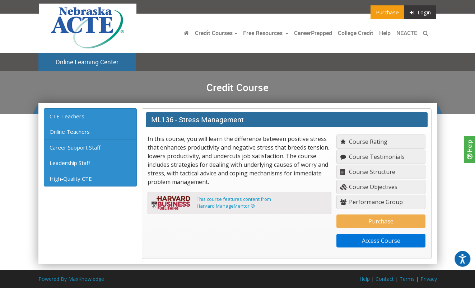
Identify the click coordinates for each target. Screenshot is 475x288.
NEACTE (406, 33)
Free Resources (263, 33)
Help (470, 149)
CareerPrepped (313, 33)
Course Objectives (368, 187)
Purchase (387, 12)
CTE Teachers (67, 116)
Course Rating (363, 142)
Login (420, 12)
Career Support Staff (75, 147)
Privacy (428, 278)
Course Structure (367, 172)
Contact (385, 278)
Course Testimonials (372, 157)
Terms (407, 278)
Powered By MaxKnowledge (71, 278)
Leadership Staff (70, 162)
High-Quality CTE (71, 178)
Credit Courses (214, 33)
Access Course (381, 241)
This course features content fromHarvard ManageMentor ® (234, 202)
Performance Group (371, 202)
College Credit (355, 33)
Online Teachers (70, 131)
